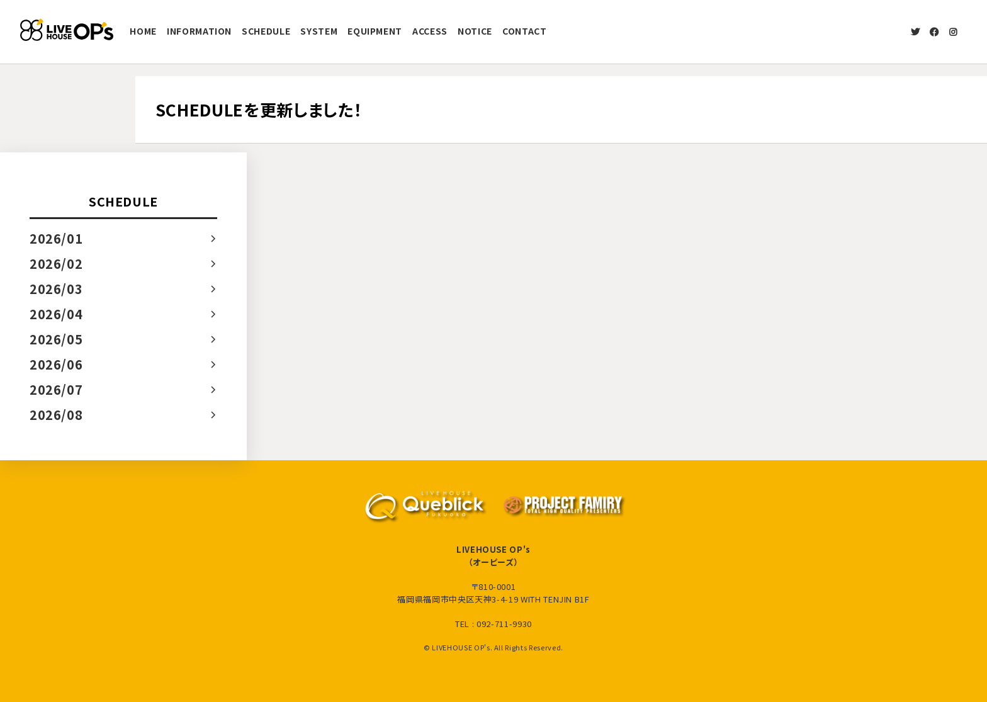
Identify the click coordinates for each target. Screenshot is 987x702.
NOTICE (475, 31)
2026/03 (56, 289)
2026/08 (56, 414)
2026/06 (56, 364)
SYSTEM (318, 31)
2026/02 (56, 263)
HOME (143, 31)
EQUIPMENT (374, 31)
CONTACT (524, 31)
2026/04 (56, 314)
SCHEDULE (266, 31)
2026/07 (56, 389)
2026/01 (56, 238)
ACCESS (430, 31)
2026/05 (56, 339)
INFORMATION (199, 31)
